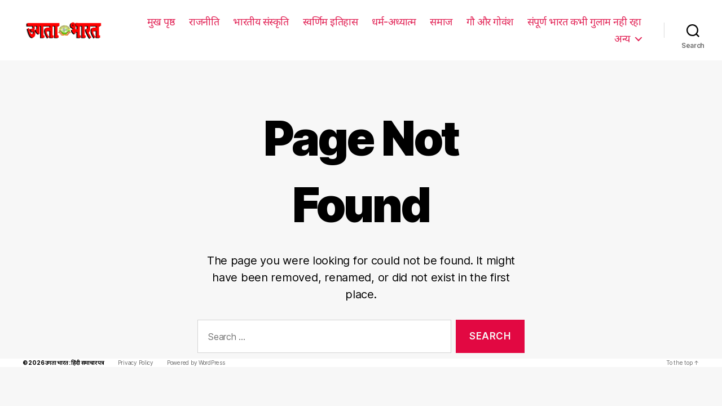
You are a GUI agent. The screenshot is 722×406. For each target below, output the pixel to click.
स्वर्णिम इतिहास (331, 21)
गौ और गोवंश (489, 21)
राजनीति (205, 21)
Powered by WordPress (191, 346)
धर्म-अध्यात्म (394, 21)
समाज (441, 21)
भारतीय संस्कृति (262, 21)
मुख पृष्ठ (162, 21)
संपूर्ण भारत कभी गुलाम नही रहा (584, 21)
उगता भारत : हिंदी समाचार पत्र (72, 346)
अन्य (622, 38)
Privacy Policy (132, 346)
